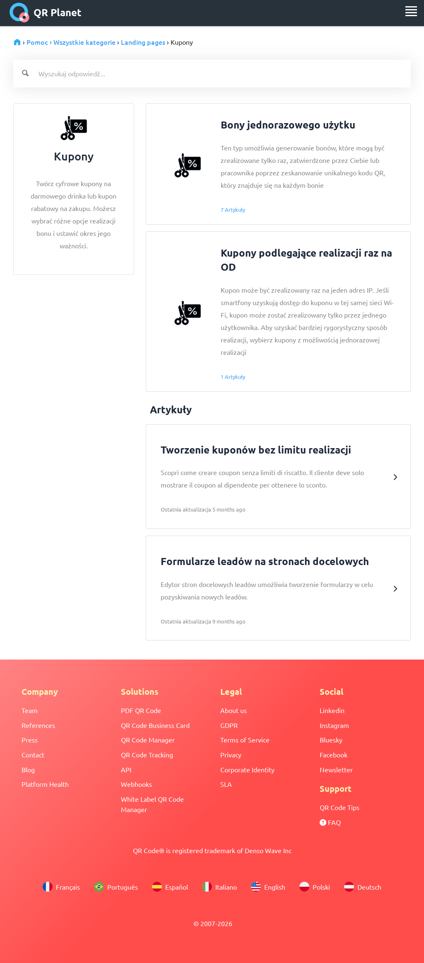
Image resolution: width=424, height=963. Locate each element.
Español (170, 887)
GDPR (229, 725)
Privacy (230, 754)
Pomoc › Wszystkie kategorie (71, 41)
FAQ (330, 822)
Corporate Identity (247, 769)
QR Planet (46, 12)
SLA (226, 784)
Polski (314, 887)
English (268, 887)
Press (30, 739)
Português (116, 887)
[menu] (411, 11)
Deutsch (362, 887)
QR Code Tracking (147, 754)
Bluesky (331, 739)
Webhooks (136, 784)
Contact (33, 754)
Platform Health (45, 784)
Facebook (333, 754)
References (38, 725)
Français (61, 887)
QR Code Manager (148, 739)
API (126, 769)
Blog (28, 769)
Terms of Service (245, 739)
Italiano (219, 887)
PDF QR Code (141, 710)
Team (30, 710)
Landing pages (143, 41)
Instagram (334, 725)
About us (233, 710)
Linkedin (332, 710)
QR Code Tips (339, 807)
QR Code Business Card (155, 725)
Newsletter (336, 769)
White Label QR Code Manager (152, 804)
